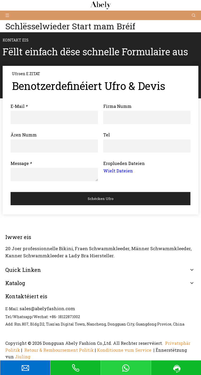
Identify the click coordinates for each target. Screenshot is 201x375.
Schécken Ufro (101, 198)
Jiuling (22, 356)
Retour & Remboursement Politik (59, 350)
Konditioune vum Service (124, 350)
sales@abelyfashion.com (47, 308)
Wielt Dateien (118, 170)
